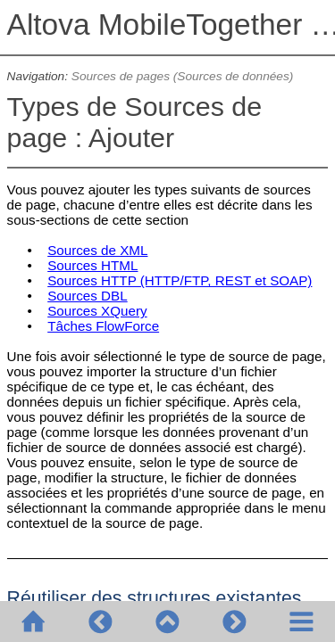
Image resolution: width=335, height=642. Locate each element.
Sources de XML (97, 250)
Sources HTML (92, 265)
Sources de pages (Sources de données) (182, 76)
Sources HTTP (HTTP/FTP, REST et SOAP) (179, 280)
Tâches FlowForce (103, 325)
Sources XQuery (97, 310)
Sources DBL (87, 295)
